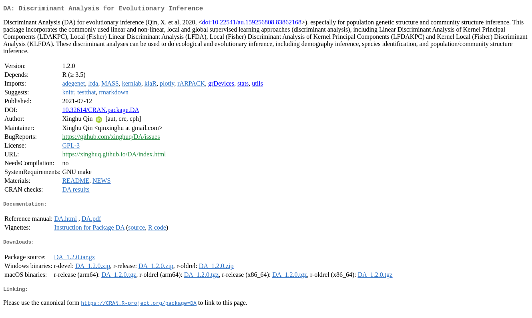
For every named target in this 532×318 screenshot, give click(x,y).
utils (257, 85)
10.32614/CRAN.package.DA (100, 111)
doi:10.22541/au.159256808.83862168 (251, 23)
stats (243, 85)
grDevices (221, 85)
